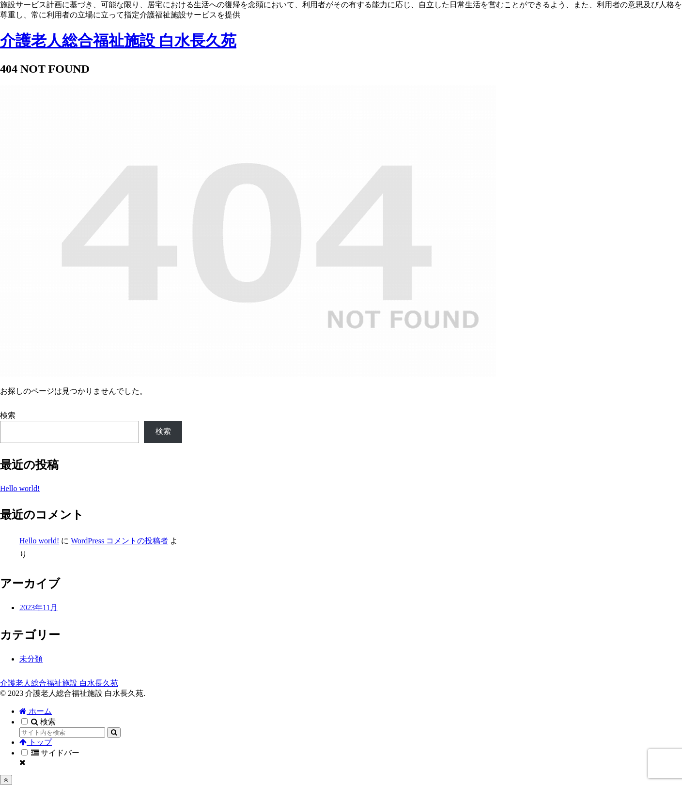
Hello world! (20, 488)
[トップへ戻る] (6, 780)
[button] (114, 732)
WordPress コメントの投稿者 (119, 541)
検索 (8, 415)
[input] (62, 732)
